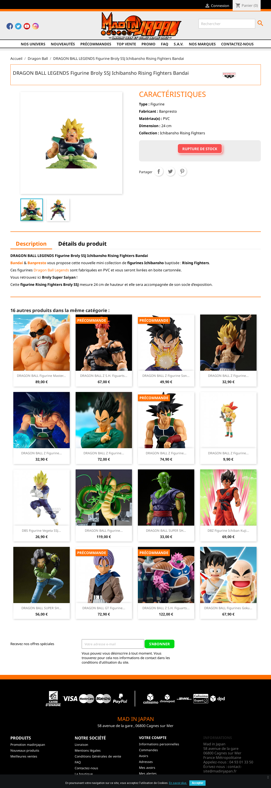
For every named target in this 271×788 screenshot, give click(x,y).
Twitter (18, 27)
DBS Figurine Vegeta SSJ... (41, 530)
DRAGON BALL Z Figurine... (228, 375)
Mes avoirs (147, 767)
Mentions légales (88, 750)
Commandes (148, 750)
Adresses (146, 762)
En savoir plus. (178, 783)
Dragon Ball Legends (51, 270)
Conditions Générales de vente (98, 756)
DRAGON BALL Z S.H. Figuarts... (103, 375)
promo (148, 44)
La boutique (84, 774)
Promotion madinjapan (27, 744)
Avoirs (143, 756)
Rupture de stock (199, 148)
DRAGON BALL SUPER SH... (166, 530)
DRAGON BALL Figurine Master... (41, 375)
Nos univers (33, 44)
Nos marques (202, 44)
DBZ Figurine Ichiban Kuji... (228, 530)
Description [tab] (31, 243)
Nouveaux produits (24, 750)
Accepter (197, 783)
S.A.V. (178, 44)
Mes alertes (148, 773)
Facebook (9, 27)
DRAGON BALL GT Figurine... (103, 608)
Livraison (81, 744)
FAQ (164, 44)
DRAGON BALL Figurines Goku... (228, 608)
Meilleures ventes (23, 756)
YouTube (26, 27)
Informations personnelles (159, 744)
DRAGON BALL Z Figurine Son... (166, 375)
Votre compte (153, 737)
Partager (158, 171)
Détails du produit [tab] (82, 243)
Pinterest (182, 171)
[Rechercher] (227, 23)
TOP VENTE (126, 44)
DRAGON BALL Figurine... (104, 530)
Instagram (35, 27)
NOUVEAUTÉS (63, 44)
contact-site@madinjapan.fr (222, 769)
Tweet (170, 171)
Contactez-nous (237, 44)
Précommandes (95, 44)
